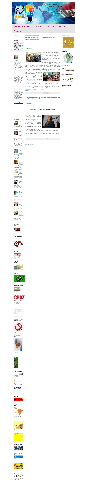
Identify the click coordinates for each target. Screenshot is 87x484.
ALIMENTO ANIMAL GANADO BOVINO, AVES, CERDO (20, 123)
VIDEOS (50, 26)
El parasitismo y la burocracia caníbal (21, 203)
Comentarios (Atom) (32, 144)
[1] (48, 70)
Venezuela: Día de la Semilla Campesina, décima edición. (20, 193)
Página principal (21, 26)
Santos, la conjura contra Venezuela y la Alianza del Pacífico (21, 133)
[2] (42, 89)
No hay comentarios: (39, 138)
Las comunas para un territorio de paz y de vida (21, 161)
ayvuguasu (16, 60)
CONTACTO (63, 26)
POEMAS (37, 26)
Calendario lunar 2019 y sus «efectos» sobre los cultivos (18, 142)
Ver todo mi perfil (16, 98)
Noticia (17, 31)
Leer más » (27, 90)
